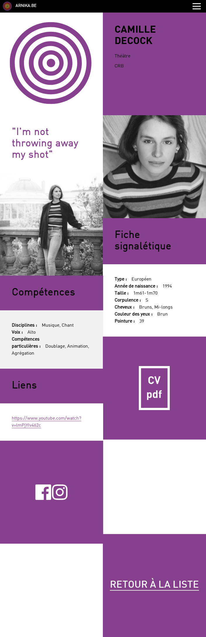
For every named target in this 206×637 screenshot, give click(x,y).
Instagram (59, 492)
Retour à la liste (154, 585)
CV (154, 388)
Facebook (43, 492)
